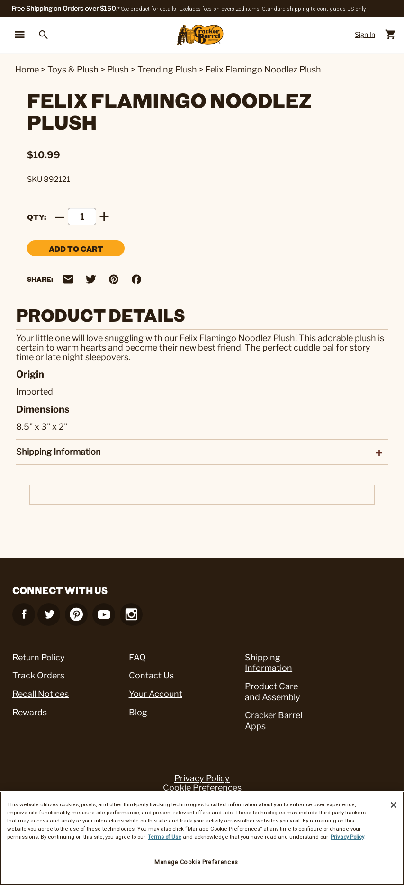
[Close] (393, 805)
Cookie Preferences (202, 788)
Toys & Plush (73, 69)
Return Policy (38, 657)
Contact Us (151, 675)
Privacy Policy (202, 778)
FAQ (137, 657)
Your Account (155, 694)
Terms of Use (164, 836)
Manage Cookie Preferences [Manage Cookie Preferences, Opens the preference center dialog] (196, 862)
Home (27, 69)
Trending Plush (167, 69)
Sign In (365, 34)
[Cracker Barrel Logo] (200, 35)
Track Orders (38, 675)
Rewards (29, 712)
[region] (202, 838)
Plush (118, 69)
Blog (138, 712)
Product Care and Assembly (272, 691)
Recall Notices (40, 694)
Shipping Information (268, 662)
